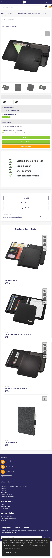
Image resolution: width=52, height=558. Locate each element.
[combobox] (19, 7)
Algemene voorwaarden (7, 516)
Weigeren (15, 552)
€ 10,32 (7, 391)
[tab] (26, 198)
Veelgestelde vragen (6, 494)
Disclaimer (3, 520)
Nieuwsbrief (4, 492)
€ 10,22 (7, 283)
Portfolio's (44, 13)
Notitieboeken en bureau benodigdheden (29, 13)
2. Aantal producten (8, 107)
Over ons (3, 490)
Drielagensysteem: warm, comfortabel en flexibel (14, 486)
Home (2, 13)
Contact (3, 504)
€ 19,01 (7, 337)
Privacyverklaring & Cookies (8, 518)
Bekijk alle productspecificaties (9, 26)
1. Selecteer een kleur (8, 97)
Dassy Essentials (5, 488)
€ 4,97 (7, 445)
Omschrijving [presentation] (26, 198)
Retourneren (4, 508)
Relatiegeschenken (11, 13)
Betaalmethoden (5, 506)
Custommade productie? (7, 496)
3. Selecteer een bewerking (10, 110)
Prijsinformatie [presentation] (26, 203)
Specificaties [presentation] (25, 208)
